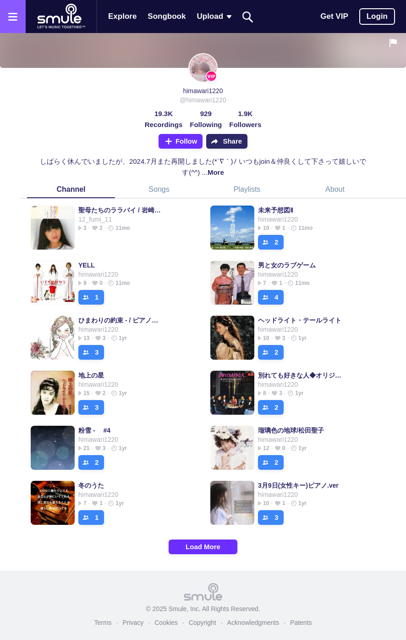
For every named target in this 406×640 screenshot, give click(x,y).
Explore (122, 16)
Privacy (132, 622)
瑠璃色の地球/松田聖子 (291, 430)
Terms (102, 622)
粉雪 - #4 (94, 430)
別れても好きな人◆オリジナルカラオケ (300, 375)
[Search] (248, 16)
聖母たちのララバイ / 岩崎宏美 (120, 210)
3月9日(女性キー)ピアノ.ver (298, 485)
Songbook (167, 16)
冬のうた (91, 485)
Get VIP (334, 16)
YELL (86, 265)
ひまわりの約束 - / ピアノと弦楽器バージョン (120, 320)
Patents (301, 622)
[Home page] (61, 16)
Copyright (202, 622)
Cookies (166, 622)
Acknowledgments (253, 622)
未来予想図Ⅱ (275, 210)
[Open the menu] (13, 16)
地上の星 (91, 375)
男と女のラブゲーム (287, 265)
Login (377, 16)
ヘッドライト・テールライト (299, 320)
